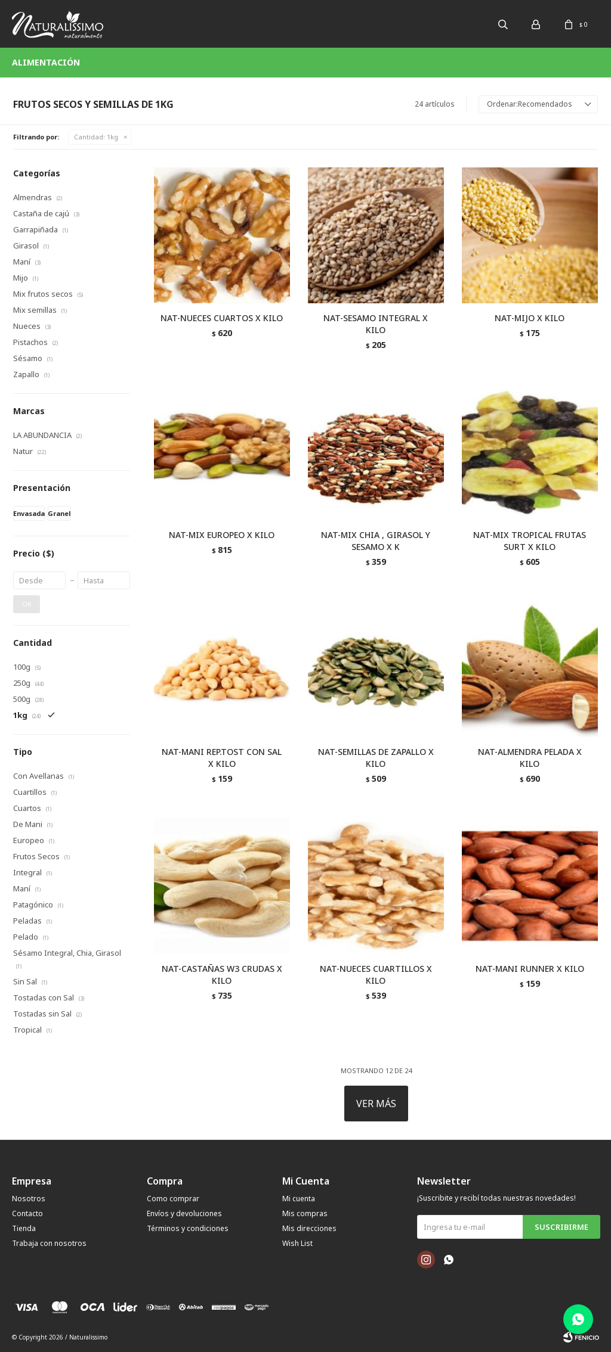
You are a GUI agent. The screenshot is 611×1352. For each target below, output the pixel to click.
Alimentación (46, 62)
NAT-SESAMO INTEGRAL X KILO (375, 323)
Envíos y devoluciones (184, 1213)
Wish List (297, 1243)
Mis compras (305, 1213)
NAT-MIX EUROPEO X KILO (221, 534)
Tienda (24, 1228)
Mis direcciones (309, 1228)
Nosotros (28, 1199)
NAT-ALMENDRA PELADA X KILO (530, 757)
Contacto (27, 1213)
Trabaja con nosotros (49, 1243)
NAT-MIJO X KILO (529, 318)
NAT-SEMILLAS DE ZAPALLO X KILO (376, 757)
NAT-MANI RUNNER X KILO (530, 968)
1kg (96, 136)
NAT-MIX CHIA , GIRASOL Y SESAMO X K (375, 540)
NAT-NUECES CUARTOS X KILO (222, 318)
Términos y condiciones (188, 1228)
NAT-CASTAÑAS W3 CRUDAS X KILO (222, 974)
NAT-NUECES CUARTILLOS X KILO (376, 974)
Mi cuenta (298, 1199)
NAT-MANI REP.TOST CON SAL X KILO (222, 757)
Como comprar (173, 1199)
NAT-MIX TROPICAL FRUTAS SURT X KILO (529, 540)
